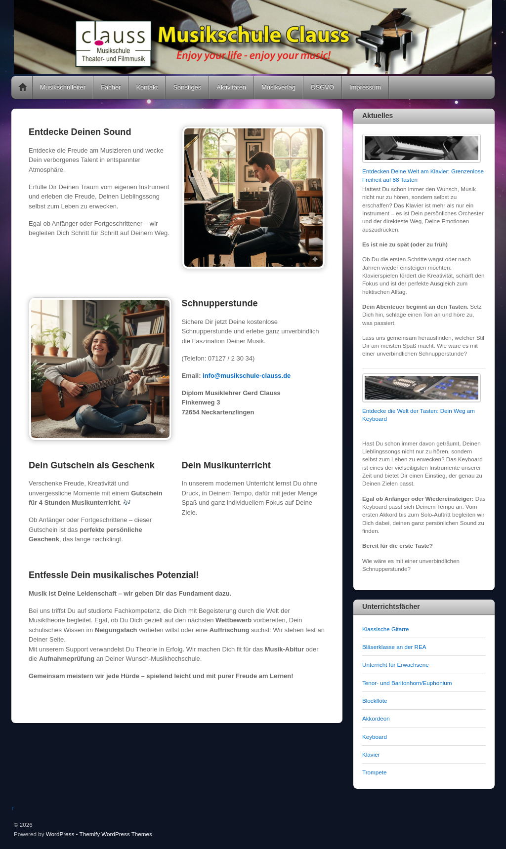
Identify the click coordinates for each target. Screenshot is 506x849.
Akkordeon (376, 718)
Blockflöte (374, 700)
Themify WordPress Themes (116, 834)
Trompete (374, 772)
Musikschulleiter (62, 87)
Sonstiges (187, 87)
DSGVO (322, 87)
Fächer (111, 87)
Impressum (365, 87)
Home (22, 87)
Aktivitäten (231, 87)
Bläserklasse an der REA (394, 647)
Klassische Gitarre (385, 629)
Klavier (371, 754)
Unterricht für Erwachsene (395, 664)
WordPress (60, 834)
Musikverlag (278, 87)
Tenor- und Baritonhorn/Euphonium (407, 683)
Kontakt (147, 87)
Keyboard (374, 736)
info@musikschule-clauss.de (247, 375)
